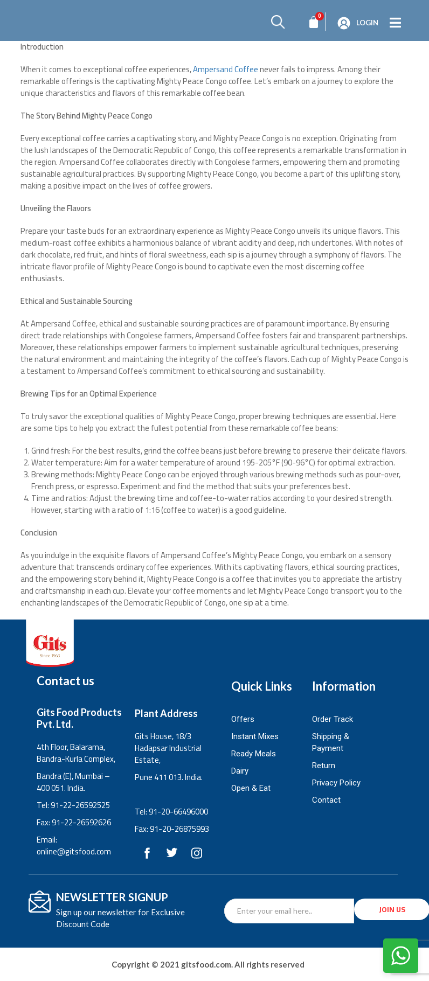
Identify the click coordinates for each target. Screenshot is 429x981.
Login (367, 22)
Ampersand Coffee (225, 69)
